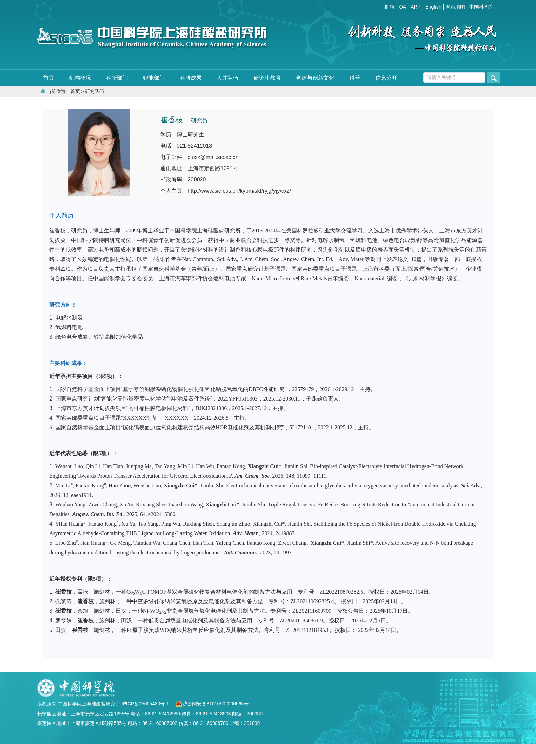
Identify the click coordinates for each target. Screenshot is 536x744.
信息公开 (386, 78)
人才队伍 (228, 78)
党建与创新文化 (315, 78)
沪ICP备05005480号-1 (146, 703)
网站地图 (455, 7)
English (433, 7)
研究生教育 (267, 78)
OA (402, 7)
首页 (48, 78)
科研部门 (117, 78)
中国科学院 (481, 7)
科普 (354, 78)
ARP (416, 7)
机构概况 (80, 78)
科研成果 (191, 78)
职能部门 (154, 78)
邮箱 (389, 7)
